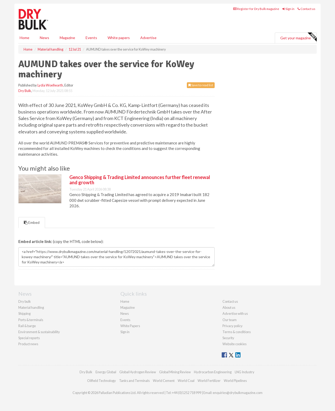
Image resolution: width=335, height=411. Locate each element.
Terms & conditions (236, 332)
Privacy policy (232, 326)
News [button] (44, 37)
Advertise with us (235, 313)
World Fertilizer (209, 380)
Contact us (306, 8)
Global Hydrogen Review (137, 372)
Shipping (24, 313)
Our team (229, 320)
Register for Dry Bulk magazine (256, 8)
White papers (119, 37)
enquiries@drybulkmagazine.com (238, 393)
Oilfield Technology (101, 380)
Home (24, 37)
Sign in (288, 8)
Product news (28, 344)
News (124, 313)
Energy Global (106, 372)
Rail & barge (27, 326)
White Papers (130, 326)
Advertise (148, 37)
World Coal (186, 380)
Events (91, 37)
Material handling (31, 307)
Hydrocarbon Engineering (213, 372)
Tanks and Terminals (134, 380)
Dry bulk (24, 301)
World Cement (164, 380)
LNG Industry (244, 372)
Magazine (67, 37)
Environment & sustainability (39, 332)
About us (228, 307)
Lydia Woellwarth (50, 85)
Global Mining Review (175, 372)
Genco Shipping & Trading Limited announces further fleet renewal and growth (139, 179)
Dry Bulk (24, 91)
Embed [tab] (32, 222)
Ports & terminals (30, 320)
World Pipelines (235, 380)
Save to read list (200, 85)
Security (228, 338)
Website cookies (234, 344)
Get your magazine (298, 37)
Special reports (29, 338)
